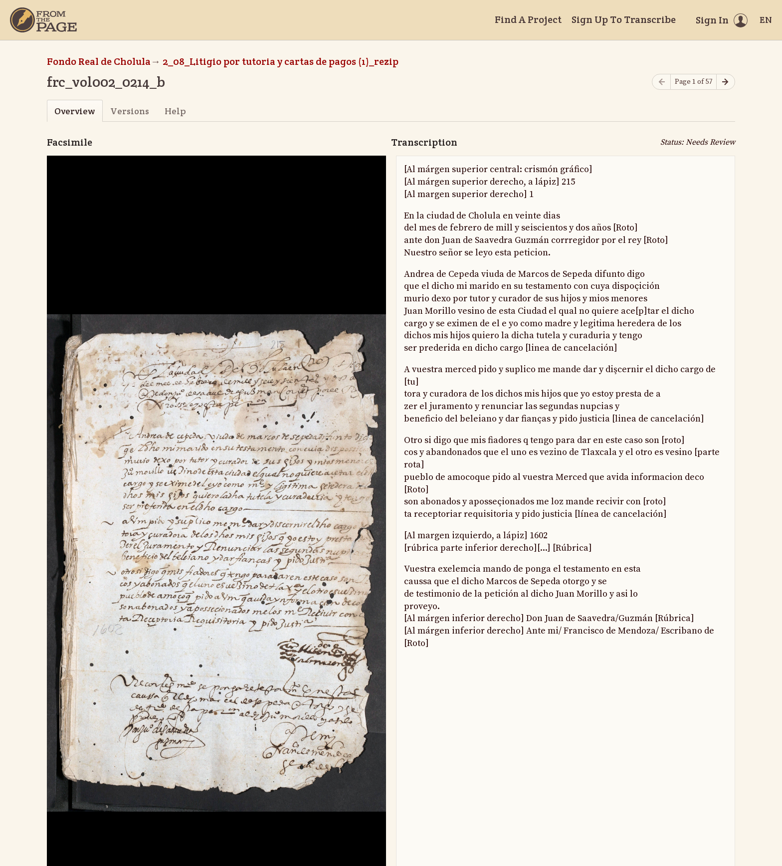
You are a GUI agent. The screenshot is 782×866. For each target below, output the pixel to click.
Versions (129, 111)
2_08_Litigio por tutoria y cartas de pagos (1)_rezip (280, 61)
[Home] (43, 19)
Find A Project (528, 19)
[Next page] (725, 82)
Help (175, 111)
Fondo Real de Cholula (99, 61)
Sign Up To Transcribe (624, 19)
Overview (74, 111)
